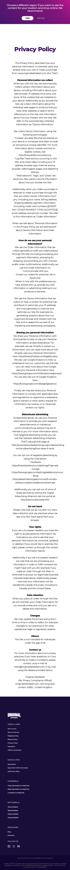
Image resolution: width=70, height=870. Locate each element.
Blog (9, 832)
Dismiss (41, 18)
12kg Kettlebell (13, 807)
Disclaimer (11, 746)
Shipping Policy (13, 736)
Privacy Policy (13, 743)
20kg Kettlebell (13, 814)
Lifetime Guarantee (14, 750)
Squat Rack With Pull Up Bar (18, 768)
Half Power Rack (13, 771)
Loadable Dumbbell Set (16, 793)
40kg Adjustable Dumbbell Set (18, 785)
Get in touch (12, 729)
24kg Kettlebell (13, 817)
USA (27, 18)
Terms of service (13, 732)
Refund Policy (13, 739)
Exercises (11, 835)
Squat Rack (12, 764)
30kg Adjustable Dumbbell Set (18, 789)
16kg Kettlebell (13, 810)
